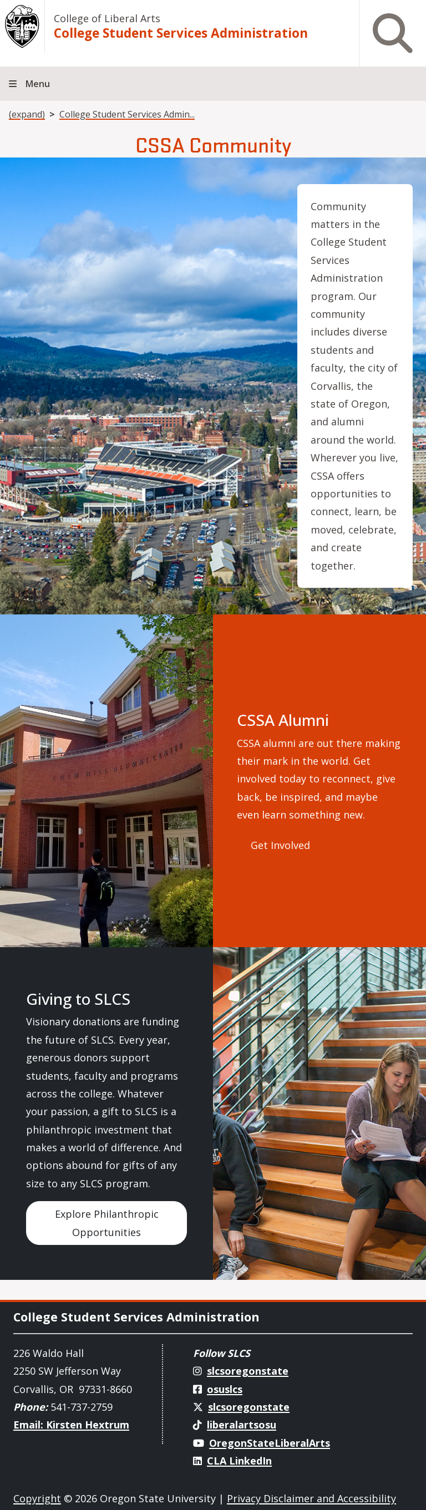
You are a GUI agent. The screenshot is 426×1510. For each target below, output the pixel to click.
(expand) (27, 114)
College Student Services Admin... (127, 114)
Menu (38, 84)
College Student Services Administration (181, 33)
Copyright (37, 1498)
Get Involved (280, 845)
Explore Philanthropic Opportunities (107, 1222)
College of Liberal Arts (107, 18)
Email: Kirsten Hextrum (71, 1424)
